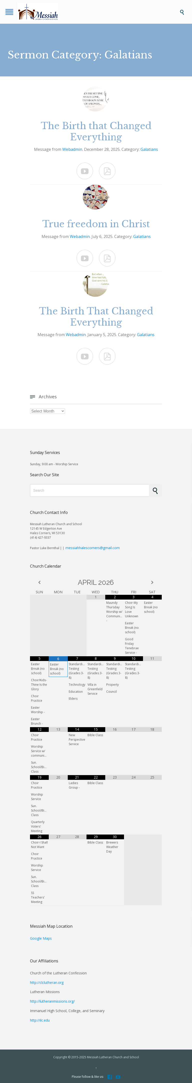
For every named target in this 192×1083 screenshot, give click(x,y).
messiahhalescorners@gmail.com (93, 547)
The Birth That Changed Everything (96, 317)
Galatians (149, 149)
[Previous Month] (39, 582)
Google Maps (41, 938)
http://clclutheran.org (47, 982)
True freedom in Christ (96, 224)
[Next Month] (152, 582)
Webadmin (72, 149)
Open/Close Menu (9, 11)
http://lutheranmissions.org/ (52, 1001)
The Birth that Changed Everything (96, 131)
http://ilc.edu (40, 1020)
